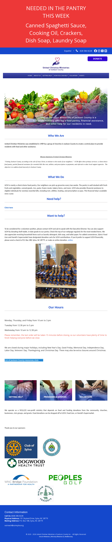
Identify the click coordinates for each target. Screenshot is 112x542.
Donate (97, 58)
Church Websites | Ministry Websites (51, 536)
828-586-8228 (86, 51)
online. (71, 240)
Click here (9, 208)
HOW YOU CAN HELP (61, 76)
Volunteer (73, 76)
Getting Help (47, 76)
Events (81, 76)
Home (30, 76)
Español (67, 51)
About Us (37, 76)
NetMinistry (69, 536)
